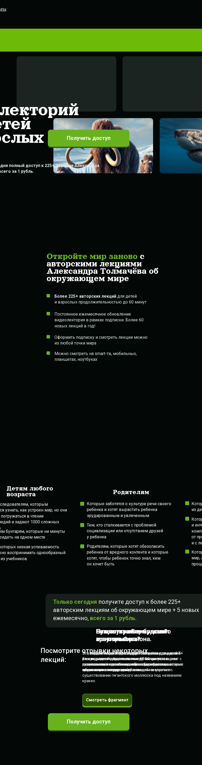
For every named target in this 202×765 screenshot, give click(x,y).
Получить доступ (88, 721)
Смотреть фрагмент (107, 699)
